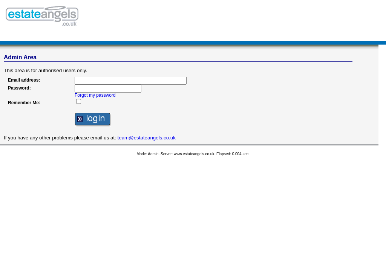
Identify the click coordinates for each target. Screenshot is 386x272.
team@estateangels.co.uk (147, 138)
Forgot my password (95, 95)
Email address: (24, 80)
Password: (19, 88)
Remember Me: (24, 102)
